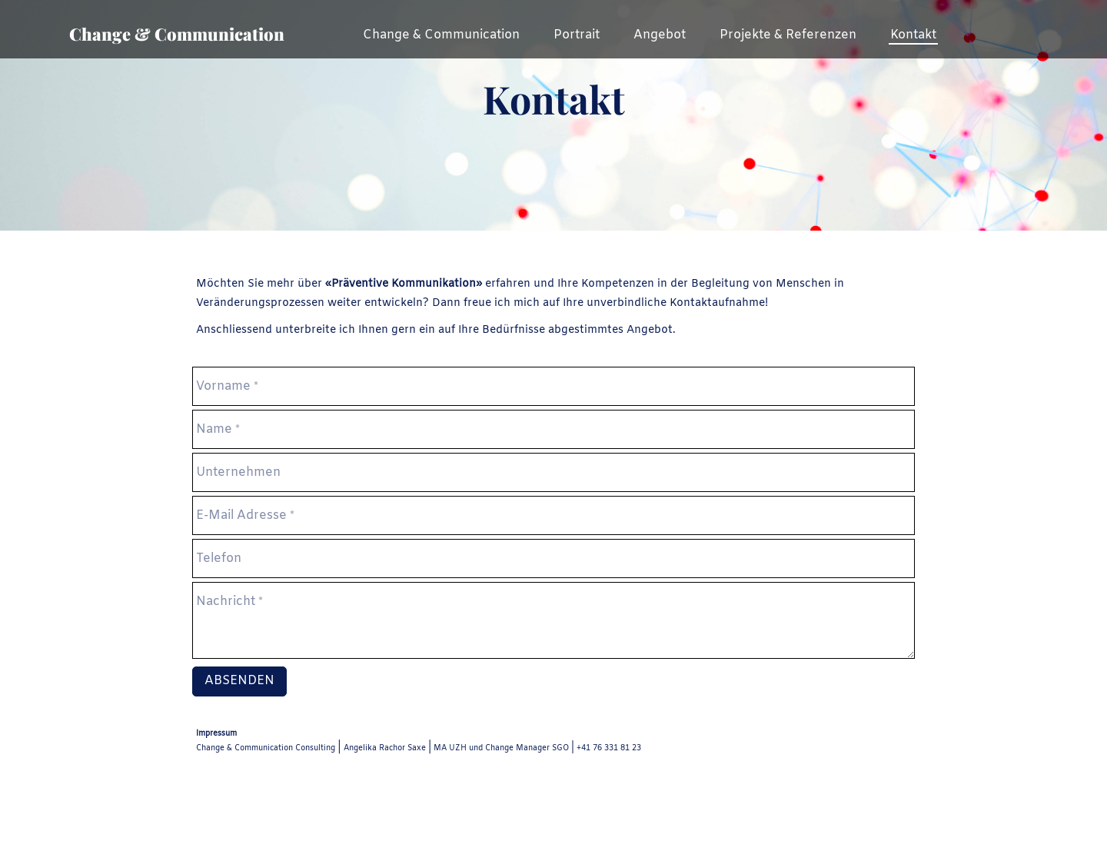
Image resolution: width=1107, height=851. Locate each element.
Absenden (239, 681)
